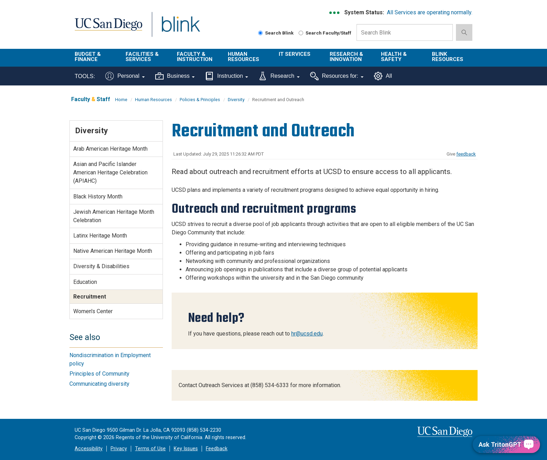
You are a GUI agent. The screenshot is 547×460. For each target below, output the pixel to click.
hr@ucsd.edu (307, 333)
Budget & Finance (88, 56)
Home (121, 99)
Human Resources (243, 56)
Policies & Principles (200, 99)
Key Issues (186, 449)
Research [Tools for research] (278, 76)
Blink (180, 28)
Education (85, 282)
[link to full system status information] (335, 12)
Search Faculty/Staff (325, 33)
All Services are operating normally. (429, 12)
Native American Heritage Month (112, 251)
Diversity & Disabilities (101, 266)
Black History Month (97, 196)
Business (175, 76)
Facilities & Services (142, 56)
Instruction (226, 76)
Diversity (236, 99)
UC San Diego (108, 28)
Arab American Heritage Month (110, 148)
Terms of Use (150, 449)
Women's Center (93, 311)
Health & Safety (394, 56)
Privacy (119, 449)
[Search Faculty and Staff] (301, 33)
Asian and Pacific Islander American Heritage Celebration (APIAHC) (110, 172)
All (383, 76)
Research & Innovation (346, 56)
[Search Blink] (260, 33)
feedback (466, 154)
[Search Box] (405, 32)
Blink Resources (447, 56)
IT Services (294, 54)
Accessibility (89, 449)
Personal (124, 76)
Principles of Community (99, 373)
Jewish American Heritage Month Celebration (113, 216)
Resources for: (337, 76)
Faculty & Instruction (194, 56)
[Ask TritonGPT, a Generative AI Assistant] (506, 444)
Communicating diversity (99, 383)
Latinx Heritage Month (100, 235)
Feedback (216, 449)
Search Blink (276, 33)
